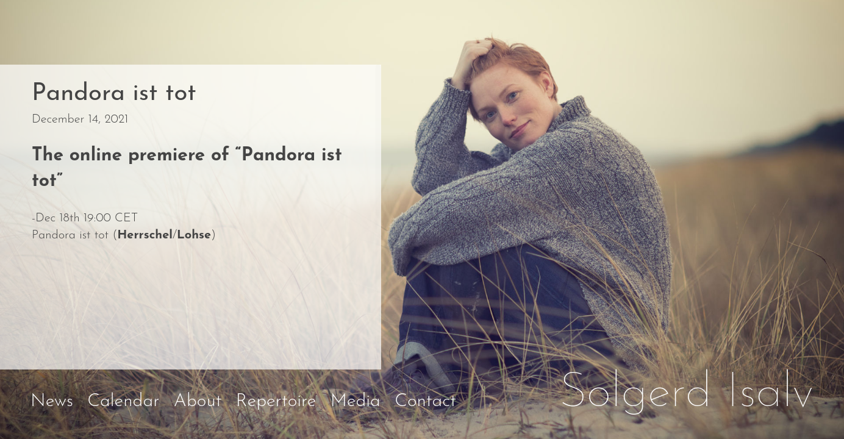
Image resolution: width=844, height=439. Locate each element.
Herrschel (145, 235)
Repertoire (276, 401)
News (51, 401)
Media (356, 401)
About (198, 401)
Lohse (194, 235)
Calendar (123, 401)
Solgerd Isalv (687, 393)
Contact (425, 401)
